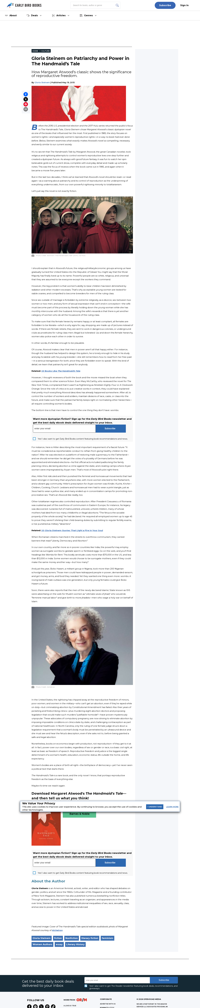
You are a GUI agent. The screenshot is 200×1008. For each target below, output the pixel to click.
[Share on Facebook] (25, 94)
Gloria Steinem (42, 82)
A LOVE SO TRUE (70, 1006)
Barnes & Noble (79, 813)
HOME (35, 51)
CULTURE (45, 51)
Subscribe (165, 5)
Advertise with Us (108, 1004)
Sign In (184, 5)
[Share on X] (25, 99)
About (11, 15)
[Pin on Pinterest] (25, 104)
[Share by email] (25, 109)
